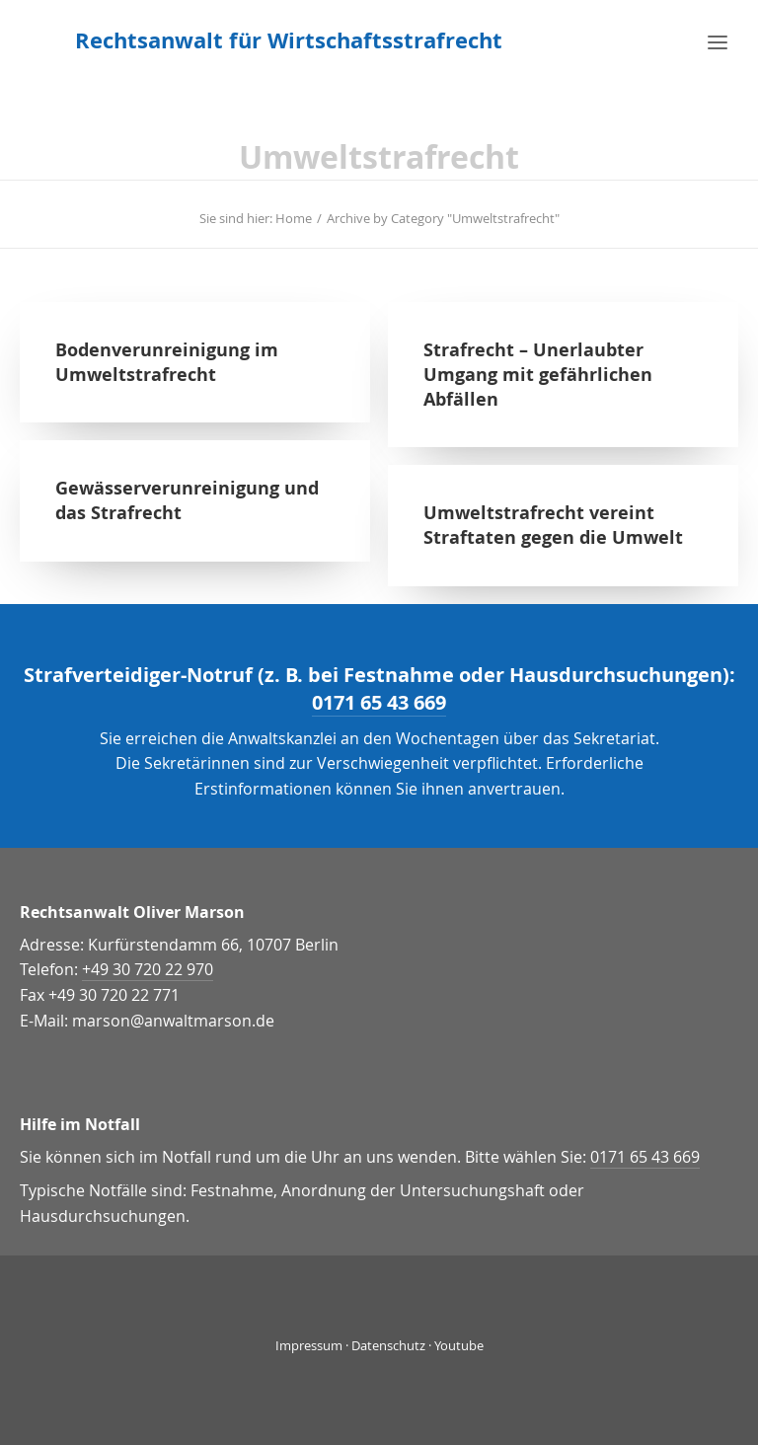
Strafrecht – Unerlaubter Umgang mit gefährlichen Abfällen (537, 375)
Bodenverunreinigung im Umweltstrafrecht (166, 362)
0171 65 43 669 (379, 702)
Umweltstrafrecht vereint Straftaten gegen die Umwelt (553, 525)
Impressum (308, 1345)
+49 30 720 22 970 (147, 969)
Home (293, 218)
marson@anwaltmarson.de (173, 1020)
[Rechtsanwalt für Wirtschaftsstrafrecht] (289, 41)
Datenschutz (388, 1345)
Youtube (459, 1345)
